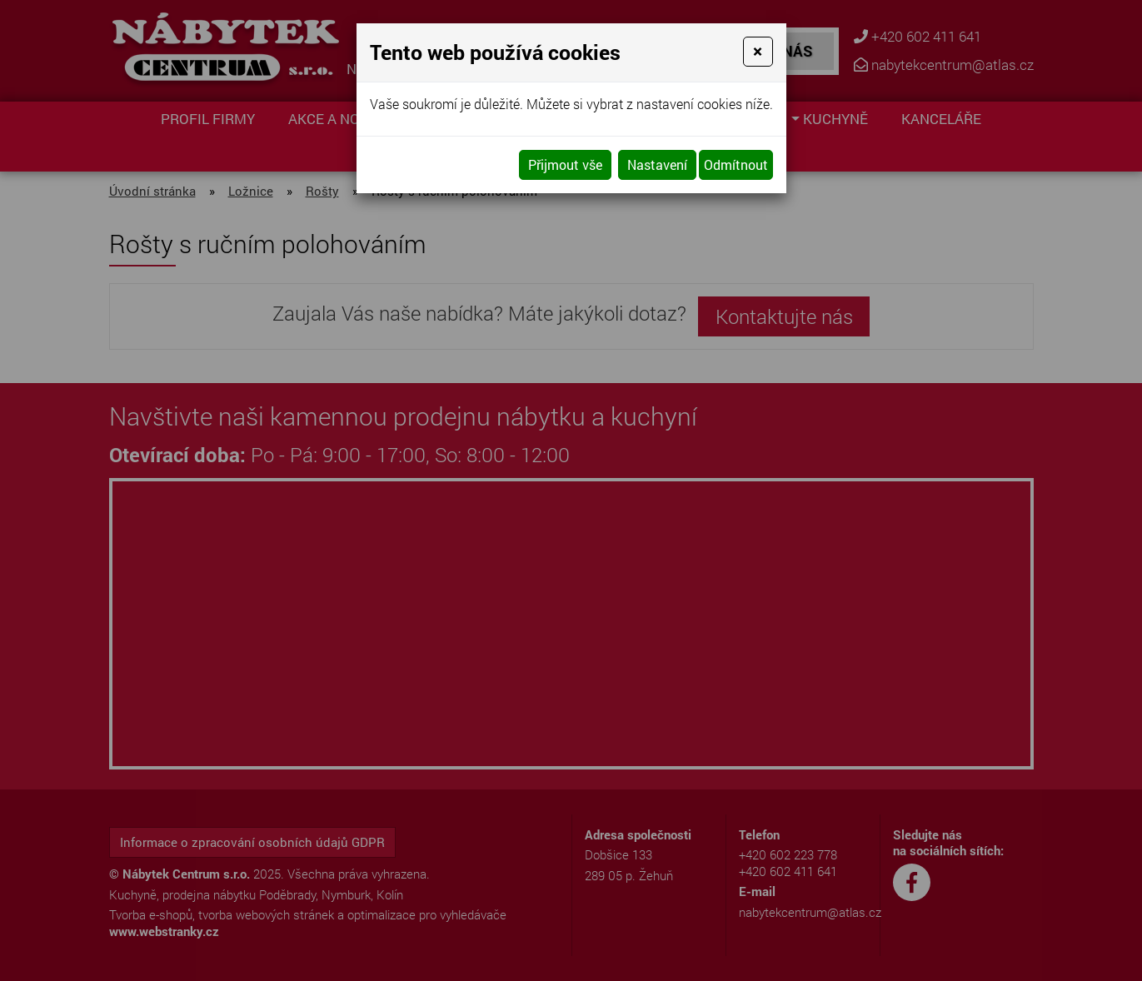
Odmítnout (736, 164)
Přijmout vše (565, 164)
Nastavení (657, 164)
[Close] (757, 52)
